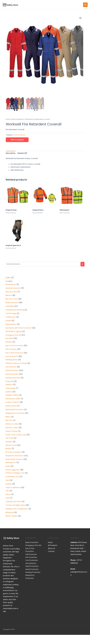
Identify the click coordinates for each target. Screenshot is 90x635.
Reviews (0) (22, 153)
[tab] (10, 153)
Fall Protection (31, 555)
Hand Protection (31, 566)
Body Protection (18, 120)
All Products (52, 546)
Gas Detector (30, 563)
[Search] (82, 264)
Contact (51, 551)
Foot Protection (31, 561)
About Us (51, 549)
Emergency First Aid (33, 546)
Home (8, 120)
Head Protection (31, 569)
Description (10, 153)
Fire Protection (31, 557)
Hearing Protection (32, 572)
